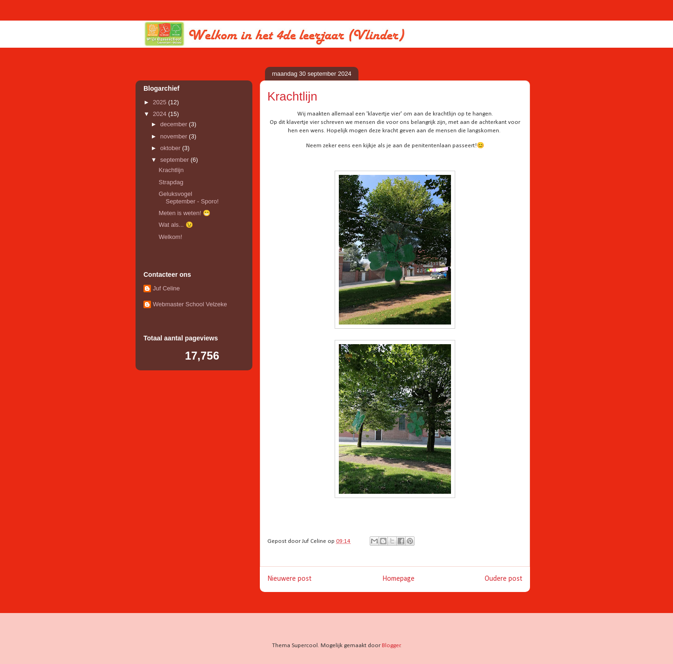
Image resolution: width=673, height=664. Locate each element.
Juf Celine (166, 288)
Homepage (398, 579)
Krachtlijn (170, 169)
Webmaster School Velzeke (190, 304)
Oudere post (504, 579)
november (174, 136)
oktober (171, 148)
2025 (160, 102)
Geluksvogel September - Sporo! (188, 197)
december (174, 124)
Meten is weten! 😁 (184, 213)
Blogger (391, 645)
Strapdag (170, 182)
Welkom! (170, 236)
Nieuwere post (289, 579)
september (175, 159)
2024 (160, 113)
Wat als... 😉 (175, 224)
